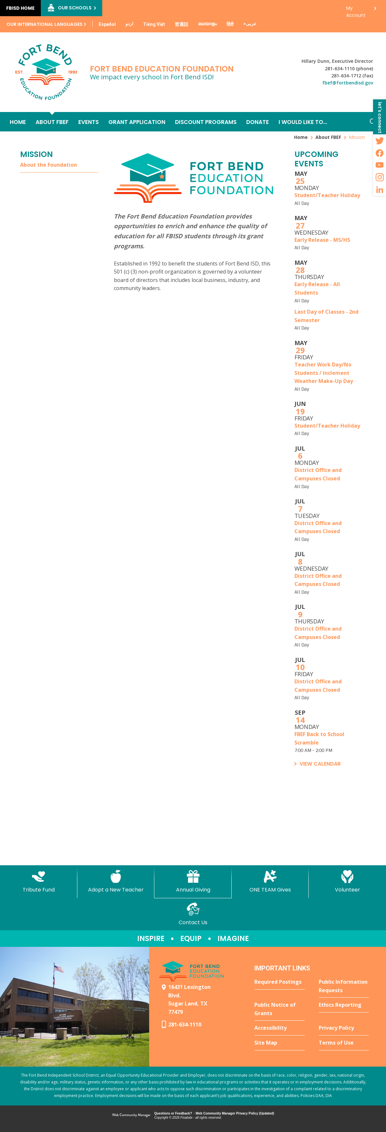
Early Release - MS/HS (322, 239)
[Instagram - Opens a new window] (379, 177)
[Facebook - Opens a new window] (379, 153)
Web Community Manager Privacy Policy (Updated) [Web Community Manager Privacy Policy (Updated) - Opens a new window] (235, 1113)
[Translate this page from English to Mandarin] (181, 24)
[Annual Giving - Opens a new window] (193, 881)
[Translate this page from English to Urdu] (129, 23)
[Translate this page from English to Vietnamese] (154, 24)
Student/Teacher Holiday (327, 195)
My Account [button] (356, 10)
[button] (379, 116)
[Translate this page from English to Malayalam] (207, 23)
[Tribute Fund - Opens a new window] (38, 881)
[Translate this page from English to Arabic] (249, 23)
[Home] (18, 121)
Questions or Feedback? (173, 1113)
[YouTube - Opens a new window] (379, 165)
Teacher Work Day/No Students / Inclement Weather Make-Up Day (323, 373)
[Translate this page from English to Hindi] (230, 24)
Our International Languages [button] (44, 24)
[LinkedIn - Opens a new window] (379, 190)
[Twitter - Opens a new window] (379, 140)
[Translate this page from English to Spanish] (107, 24)
